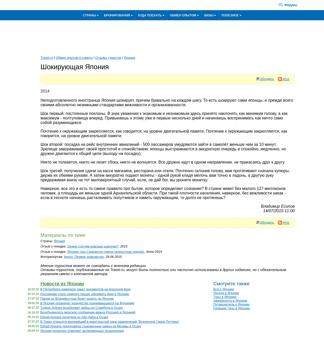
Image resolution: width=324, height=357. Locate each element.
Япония (129, 58)
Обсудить (267, 79)
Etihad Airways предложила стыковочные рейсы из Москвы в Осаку (90, 326)
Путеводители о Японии (231, 304)
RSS (283, 79)
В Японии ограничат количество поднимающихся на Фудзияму (87, 303)
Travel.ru (46, 58)
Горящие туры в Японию (231, 308)
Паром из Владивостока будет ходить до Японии (77, 298)
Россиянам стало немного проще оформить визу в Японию (84, 294)
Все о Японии (223, 289)
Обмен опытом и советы (74, 58)
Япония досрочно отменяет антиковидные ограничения (82, 331)
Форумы (291, 5)
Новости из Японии (62, 283)
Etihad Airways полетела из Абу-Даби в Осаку (74, 317)
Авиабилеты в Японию (230, 300)
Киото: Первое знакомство (84, 257)
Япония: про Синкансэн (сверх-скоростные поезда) (105, 252)
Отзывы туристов (108, 58)
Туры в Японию (224, 297)
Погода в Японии (226, 293)
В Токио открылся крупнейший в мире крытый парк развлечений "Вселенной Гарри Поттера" (109, 322)
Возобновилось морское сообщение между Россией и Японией (87, 312)
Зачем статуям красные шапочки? (92, 246)
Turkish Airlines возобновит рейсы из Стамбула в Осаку (81, 308)
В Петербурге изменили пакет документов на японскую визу (85, 289)
